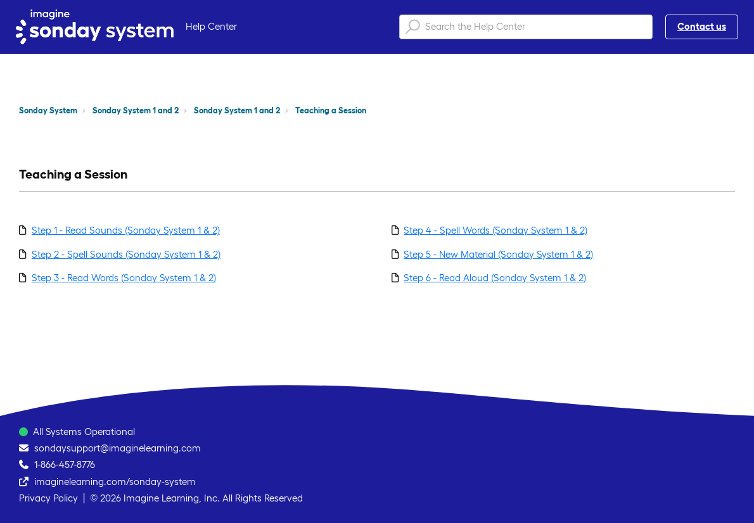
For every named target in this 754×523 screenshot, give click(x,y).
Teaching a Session (330, 110)
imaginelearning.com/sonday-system (115, 481)
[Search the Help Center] (526, 27)
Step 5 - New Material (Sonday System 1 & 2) (498, 254)
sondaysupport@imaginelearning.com (117, 448)
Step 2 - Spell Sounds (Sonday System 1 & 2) (126, 254)
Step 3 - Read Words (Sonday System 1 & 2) (124, 277)
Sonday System (48, 110)
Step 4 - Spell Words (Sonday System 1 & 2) (495, 230)
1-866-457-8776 (64, 464)
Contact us (701, 26)
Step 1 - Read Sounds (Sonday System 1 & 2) (126, 230)
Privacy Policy (48, 498)
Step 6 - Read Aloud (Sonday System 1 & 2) (495, 277)
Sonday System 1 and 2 (136, 110)
